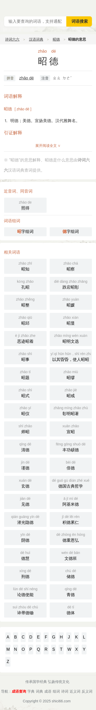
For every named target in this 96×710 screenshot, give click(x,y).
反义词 (87, 691)
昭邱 (25, 319)
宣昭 (71, 428)
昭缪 (71, 374)
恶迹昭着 (25, 338)
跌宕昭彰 (71, 283)
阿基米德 (71, 500)
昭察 (71, 265)
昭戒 (71, 392)
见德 (25, 500)
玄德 (25, 482)
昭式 (25, 392)
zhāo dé (26, 78)
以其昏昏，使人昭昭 (71, 356)
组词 (56, 691)
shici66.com (61, 701)
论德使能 (25, 591)
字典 (31, 691)
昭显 (71, 319)
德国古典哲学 (71, 482)
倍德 (71, 464)
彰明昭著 (71, 410)
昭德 (56, 39)
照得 (25, 204)
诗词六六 (12, 39)
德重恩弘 (71, 536)
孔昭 (25, 283)
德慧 (25, 555)
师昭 (25, 428)
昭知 (25, 265)
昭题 (25, 374)
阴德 (25, 536)
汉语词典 (36, 39)
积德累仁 (71, 519)
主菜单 (92, 7)
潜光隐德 (25, 519)
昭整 (25, 301)
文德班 (71, 555)
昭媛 (71, 301)
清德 (25, 446)
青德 (71, 591)
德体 (71, 609)
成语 (47, 691)
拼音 (10, 78)
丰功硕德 (71, 446)
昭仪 (25, 410)
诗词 (64, 691)
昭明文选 (71, 338)
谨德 (25, 464)
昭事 (25, 356)
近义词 (75, 691)
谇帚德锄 (25, 609)
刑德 (25, 573)
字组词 (25, 231)
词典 (39, 691)
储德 (71, 573)
